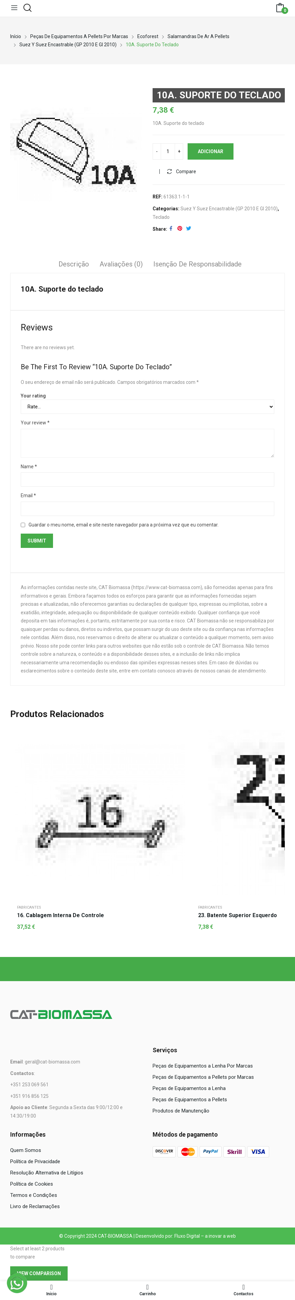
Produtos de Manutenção (181, 1111)
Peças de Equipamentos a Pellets (190, 1100)
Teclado (161, 218)
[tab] (74, 266)
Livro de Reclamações (35, 1207)
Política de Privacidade (35, 1162)
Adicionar (210, 152)
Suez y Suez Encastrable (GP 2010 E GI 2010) (229, 209)
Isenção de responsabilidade (197, 265)
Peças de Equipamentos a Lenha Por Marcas (203, 1066)
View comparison (39, 1274)
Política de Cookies (31, 1185)
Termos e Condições (33, 1196)
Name (29, 467)
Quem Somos (25, 1151)
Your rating (33, 396)
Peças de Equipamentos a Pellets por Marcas (203, 1078)
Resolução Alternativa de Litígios (46, 1173)
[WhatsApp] (17, 1283)
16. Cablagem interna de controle (60, 916)
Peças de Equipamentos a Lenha (189, 1089)
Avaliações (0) (121, 265)
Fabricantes (29, 908)
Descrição (73, 265)
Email (28, 496)
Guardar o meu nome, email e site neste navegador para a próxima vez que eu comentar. (124, 525)
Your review (35, 423)
